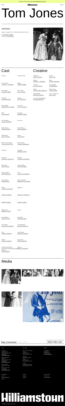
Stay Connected (8, 342)
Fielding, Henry (8, 34)
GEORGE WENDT (6, 129)
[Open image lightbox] (19, 282)
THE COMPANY (6, 251)
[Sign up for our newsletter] (31, 342)
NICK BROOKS (5, 114)
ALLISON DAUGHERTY (23, 159)
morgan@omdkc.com (48, 354)
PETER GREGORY (6, 99)
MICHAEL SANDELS (22, 233)
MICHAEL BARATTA (22, 226)
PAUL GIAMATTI (21, 99)
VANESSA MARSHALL (23, 144)
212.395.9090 (4, 368)
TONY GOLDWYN (22, 107)
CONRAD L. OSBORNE (7, 84)
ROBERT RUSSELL (22, 114)
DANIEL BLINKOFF (7, 122)
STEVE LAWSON (37, 77)
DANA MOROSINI (21, 129)
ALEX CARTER (21, 92)
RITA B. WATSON (37, 86)
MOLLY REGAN (6, 136)
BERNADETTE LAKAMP (8, 107)
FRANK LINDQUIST (54, 81)
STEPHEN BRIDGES (38, 99)
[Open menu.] (5, 5)
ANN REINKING (53, 86)
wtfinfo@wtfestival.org (6, 362)
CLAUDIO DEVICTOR (7, 144)
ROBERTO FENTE (22, 151)
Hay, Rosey (10, 36)
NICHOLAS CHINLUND (8, 159)
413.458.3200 (4, 360)
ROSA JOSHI (52, 95)
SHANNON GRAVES (38, 95)
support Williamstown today (39, 1)
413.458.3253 (4, 354)
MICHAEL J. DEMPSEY (39, 81)
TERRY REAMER (21, 84)
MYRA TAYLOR (6, 218)
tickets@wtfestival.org (6, 355)
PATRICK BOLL (6, 181)
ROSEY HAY (52, 77)
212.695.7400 (46, 351)
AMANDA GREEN (6, 92)
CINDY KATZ (20, 136)
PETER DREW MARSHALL (40, 90)
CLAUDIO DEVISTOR (7, 189)
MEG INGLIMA (5, 166)
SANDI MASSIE (53, 90)
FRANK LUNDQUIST (22, 248)
